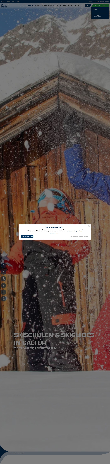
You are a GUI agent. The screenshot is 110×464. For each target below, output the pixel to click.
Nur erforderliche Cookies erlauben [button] (79, 236)
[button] (54, 233)
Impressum (80, 231)
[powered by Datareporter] (89, 226)
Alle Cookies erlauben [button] (27, 236)
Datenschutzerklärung (72, 231)
